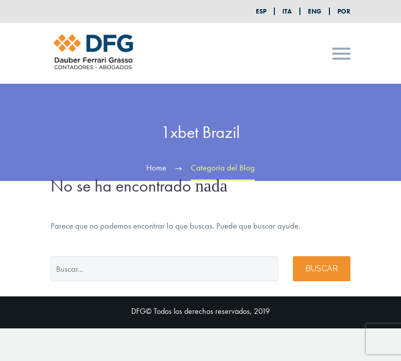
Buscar (321, 268)
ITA (287, 11)
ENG (314, 11)
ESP (261, 11)
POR (343, 11)
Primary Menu (341, 54)
